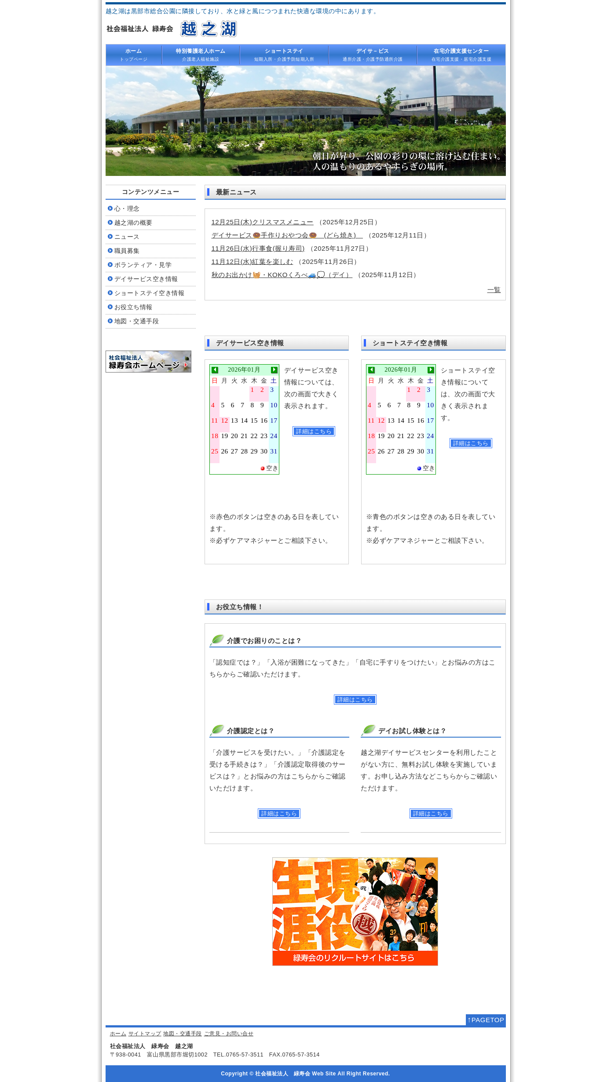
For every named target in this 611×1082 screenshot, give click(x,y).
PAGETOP (485, 1019)
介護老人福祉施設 (201, 54)
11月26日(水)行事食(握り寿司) (258, 248)
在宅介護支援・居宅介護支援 (461, 54)
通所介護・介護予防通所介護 (373, 54)
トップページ (133, 54)
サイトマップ (144, 1034)
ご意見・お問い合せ (229, 1034)
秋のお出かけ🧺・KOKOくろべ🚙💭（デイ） (282, 274)
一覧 (494, 289)
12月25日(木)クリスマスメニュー (263, 222)
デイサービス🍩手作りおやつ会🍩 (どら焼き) (287, 235)
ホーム (118, 1034)
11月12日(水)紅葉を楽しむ (252, 261)
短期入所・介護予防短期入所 (284, 54)
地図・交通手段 (182, 1034)
